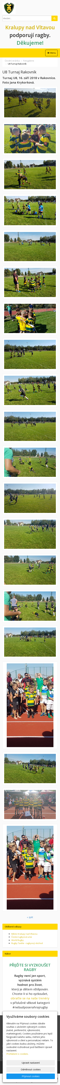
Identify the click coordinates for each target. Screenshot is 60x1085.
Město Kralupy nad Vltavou (24, 933)
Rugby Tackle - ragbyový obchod (27, 943)
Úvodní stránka (12, 60)
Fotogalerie (28, 60)
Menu (51, 52)
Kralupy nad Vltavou (30, 27)
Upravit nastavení (31, 1062)
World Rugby (17, 940)
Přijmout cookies (31, 1076)
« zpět (30, 917)
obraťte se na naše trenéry (30, 998)
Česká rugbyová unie (21, 936)
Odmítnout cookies (31, 1069)
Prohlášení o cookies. (17, 1053)
